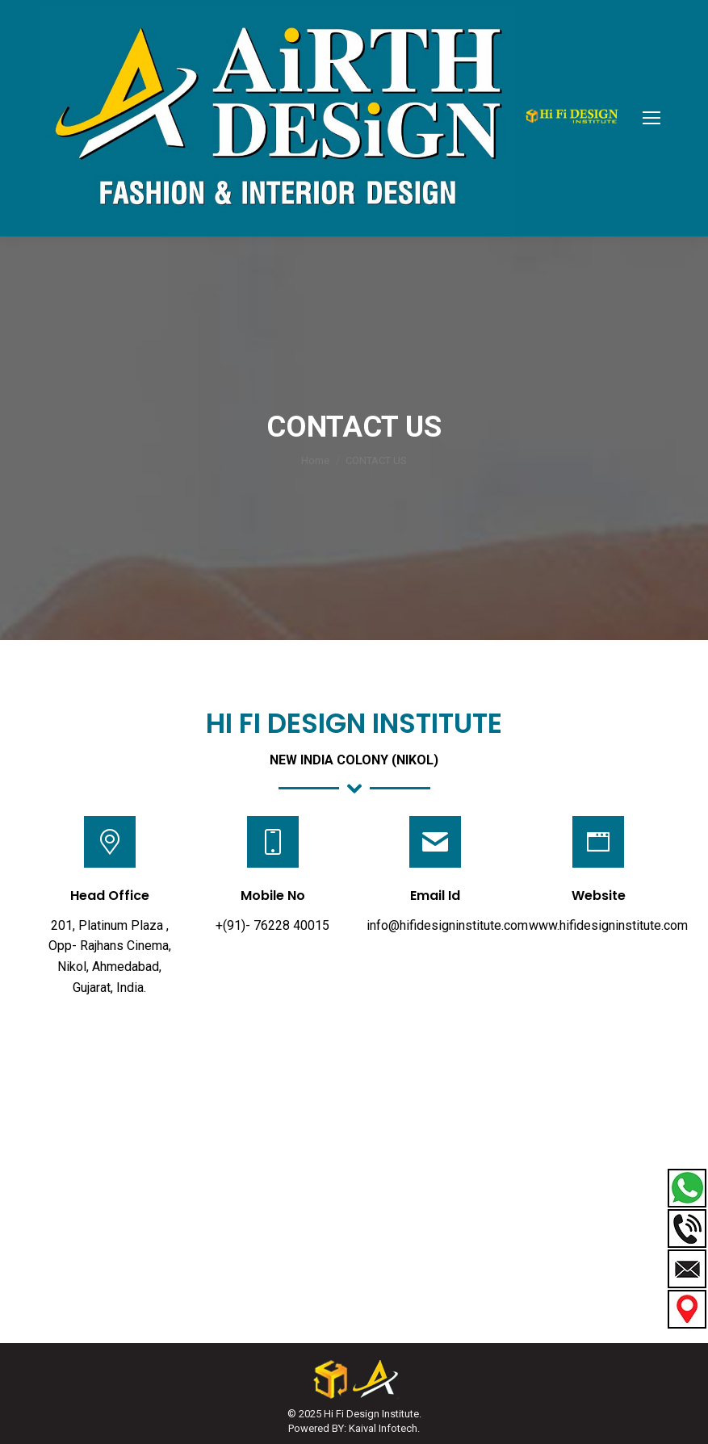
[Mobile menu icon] (651, 118)
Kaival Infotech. (384, 1428)
